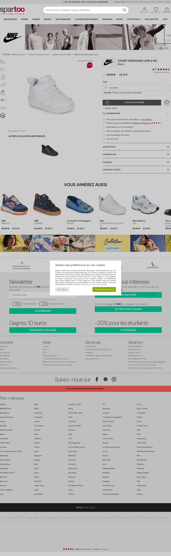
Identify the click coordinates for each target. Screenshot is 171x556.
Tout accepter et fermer (104, 289)
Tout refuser (62, 289)
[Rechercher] (124, 10)
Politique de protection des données (93, 284)
